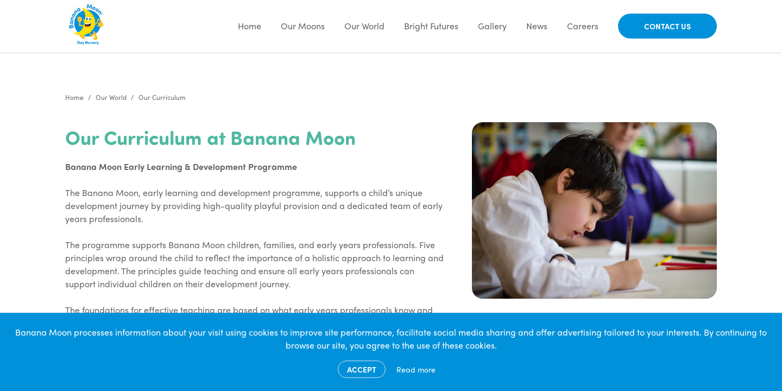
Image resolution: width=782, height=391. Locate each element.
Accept (361, 369)
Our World (364, 26)
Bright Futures (431, 26)
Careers (582, 26)
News (536, 26)
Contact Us (667, 26)
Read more (416, 369)
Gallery (492, 26)
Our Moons (303, 26)
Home (249, 26)
